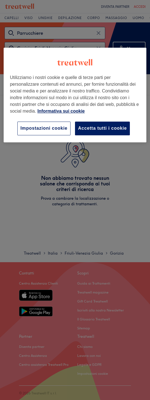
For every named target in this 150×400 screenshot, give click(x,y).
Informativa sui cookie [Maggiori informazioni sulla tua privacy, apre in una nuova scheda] (61, 111)
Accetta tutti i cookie (102, 128)
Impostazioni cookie (43, 128)
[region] (75, 95)
